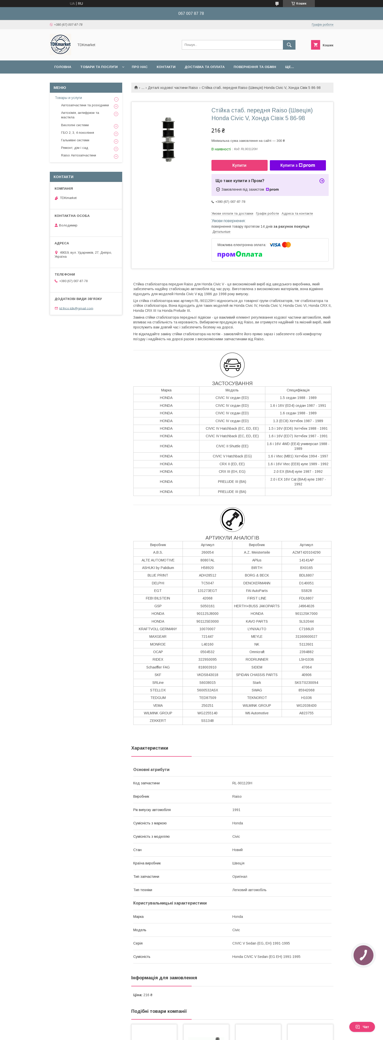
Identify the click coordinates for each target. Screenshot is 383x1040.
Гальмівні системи (75, 140)
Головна (62, 67)
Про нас (140, 67)
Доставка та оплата (205, 67)
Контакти (166, 67)
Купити (239, 165)
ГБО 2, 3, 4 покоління (77, 133)
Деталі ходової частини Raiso (173, 88)
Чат (362, 1027)
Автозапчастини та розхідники (85, 105)
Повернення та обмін (255, 67)
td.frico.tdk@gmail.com (76, 308)
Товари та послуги (99, 67)
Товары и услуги (68, 98)
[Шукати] (289, 45)
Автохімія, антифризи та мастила (80, 115)
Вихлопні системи (75, 125)
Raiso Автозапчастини (78, 155)
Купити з (297, 165)
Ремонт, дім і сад (74, 148)
